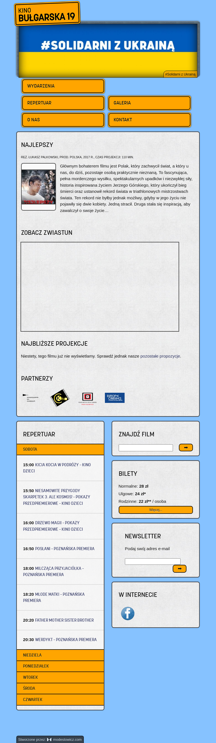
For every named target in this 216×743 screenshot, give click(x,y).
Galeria (122, 103)
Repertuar (39, 103)
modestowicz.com (64, 739)
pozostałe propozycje (160, 356)
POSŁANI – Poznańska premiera (64, 548)
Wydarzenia (41, 86)
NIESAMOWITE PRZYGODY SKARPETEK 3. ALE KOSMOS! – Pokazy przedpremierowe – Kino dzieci (56, 497)
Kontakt (123, 119)
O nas (33, 119)
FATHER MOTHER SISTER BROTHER (64, 620)
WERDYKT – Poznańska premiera (66, 639)
